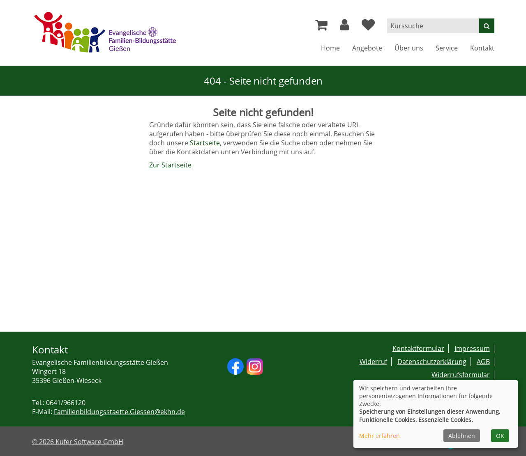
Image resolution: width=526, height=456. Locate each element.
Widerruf (373, 361)
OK (500, 436)
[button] (344, 27)
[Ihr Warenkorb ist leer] (321, 27)
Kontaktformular (418, 348)
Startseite (205, 142)
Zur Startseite (170, 165)
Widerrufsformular (460, 374)
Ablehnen (461, 436)
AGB (483, 361)
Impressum (472, 348)
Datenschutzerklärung (431, 361)
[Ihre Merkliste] (368, 27)
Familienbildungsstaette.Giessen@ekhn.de (119, 411)
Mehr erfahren (379, 436)
